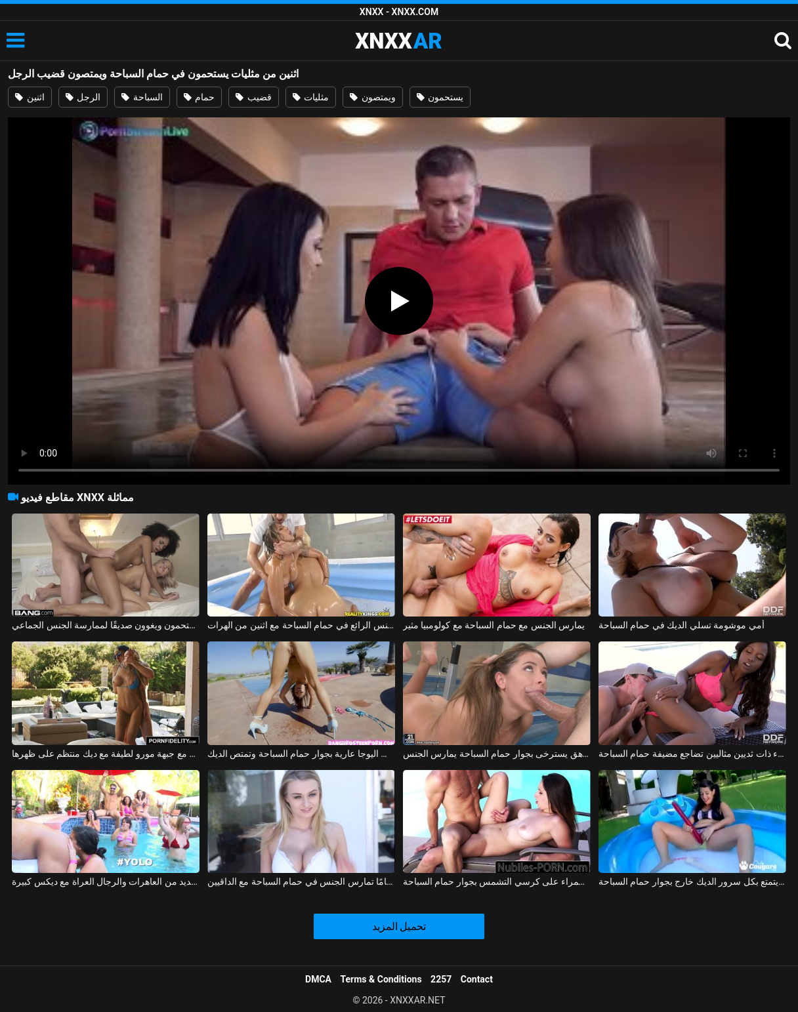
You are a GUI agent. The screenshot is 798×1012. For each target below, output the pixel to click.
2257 (441, 979)
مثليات (311, 97)
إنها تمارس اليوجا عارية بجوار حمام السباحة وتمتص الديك (301, 753)
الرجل (83, 97)
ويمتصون (372, 97)
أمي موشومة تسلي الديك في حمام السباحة (681, 625)
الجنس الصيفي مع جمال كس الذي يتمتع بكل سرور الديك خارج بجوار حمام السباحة (692, 881)
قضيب (253, 97)
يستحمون (440, 97)
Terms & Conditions (381, 979)
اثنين (29, 97)
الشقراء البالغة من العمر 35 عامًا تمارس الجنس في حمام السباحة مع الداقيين (301, 881)
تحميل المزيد (399, 926)
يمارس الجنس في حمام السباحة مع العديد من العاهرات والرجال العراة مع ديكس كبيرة (106, 881)
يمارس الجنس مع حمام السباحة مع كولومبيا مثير (494, 625)
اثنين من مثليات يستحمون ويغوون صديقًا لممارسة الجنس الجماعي (106, 625)
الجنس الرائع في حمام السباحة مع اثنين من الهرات (301, 625)
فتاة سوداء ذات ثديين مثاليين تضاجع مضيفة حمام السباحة (692, 753)
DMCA (318, 979)
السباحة (141, 97)
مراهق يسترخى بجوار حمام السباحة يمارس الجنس (497, 753)
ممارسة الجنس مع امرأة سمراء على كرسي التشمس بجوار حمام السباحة (497, 881)
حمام (199, 97)
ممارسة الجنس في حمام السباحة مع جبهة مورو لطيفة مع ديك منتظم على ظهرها (106, 753)
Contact (477, 979)
